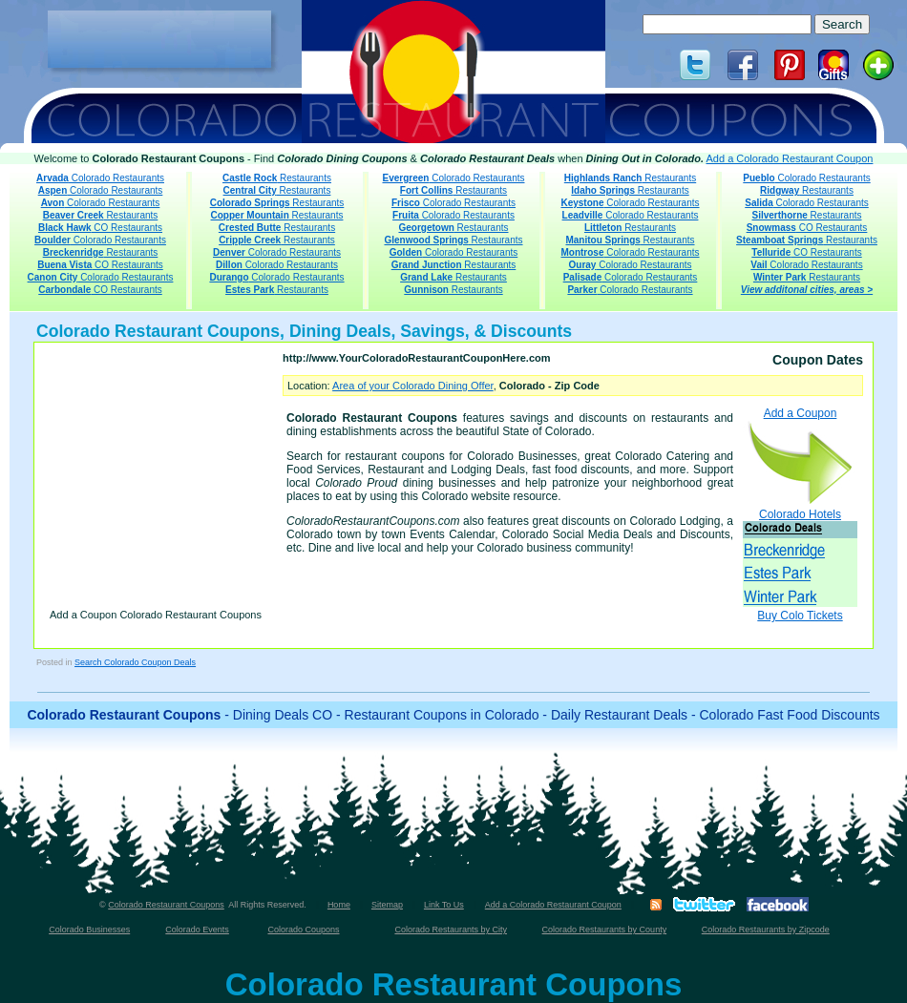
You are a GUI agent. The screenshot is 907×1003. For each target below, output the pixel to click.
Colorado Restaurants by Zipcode (766, 929)
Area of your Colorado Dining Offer (413, 385)
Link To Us (444, 904)
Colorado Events (197, 929)
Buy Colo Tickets (799, 615)
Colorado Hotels (800, 557)
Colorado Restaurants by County (604, 929)
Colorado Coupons (303, 929)
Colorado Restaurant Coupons (166, 904)
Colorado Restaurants (100, 178)
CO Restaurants (100, 227)
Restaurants (100, 215)
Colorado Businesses (89, 929)
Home (338, 904)
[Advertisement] (159, 39)
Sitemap (387, 904)
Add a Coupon (800, 456)
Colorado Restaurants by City (450, 929)
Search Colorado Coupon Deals (135, 662)
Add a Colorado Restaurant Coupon (790, 158)
